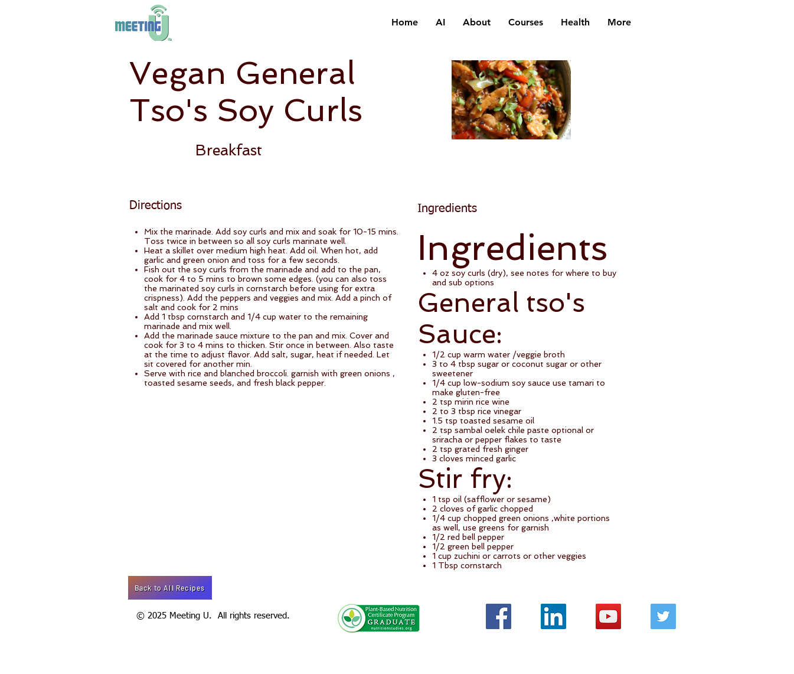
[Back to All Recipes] (170, 588)
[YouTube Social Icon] (608, 616)
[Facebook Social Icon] (498, 616)
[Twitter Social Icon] (663, 616)
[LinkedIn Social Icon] (553, 616)
